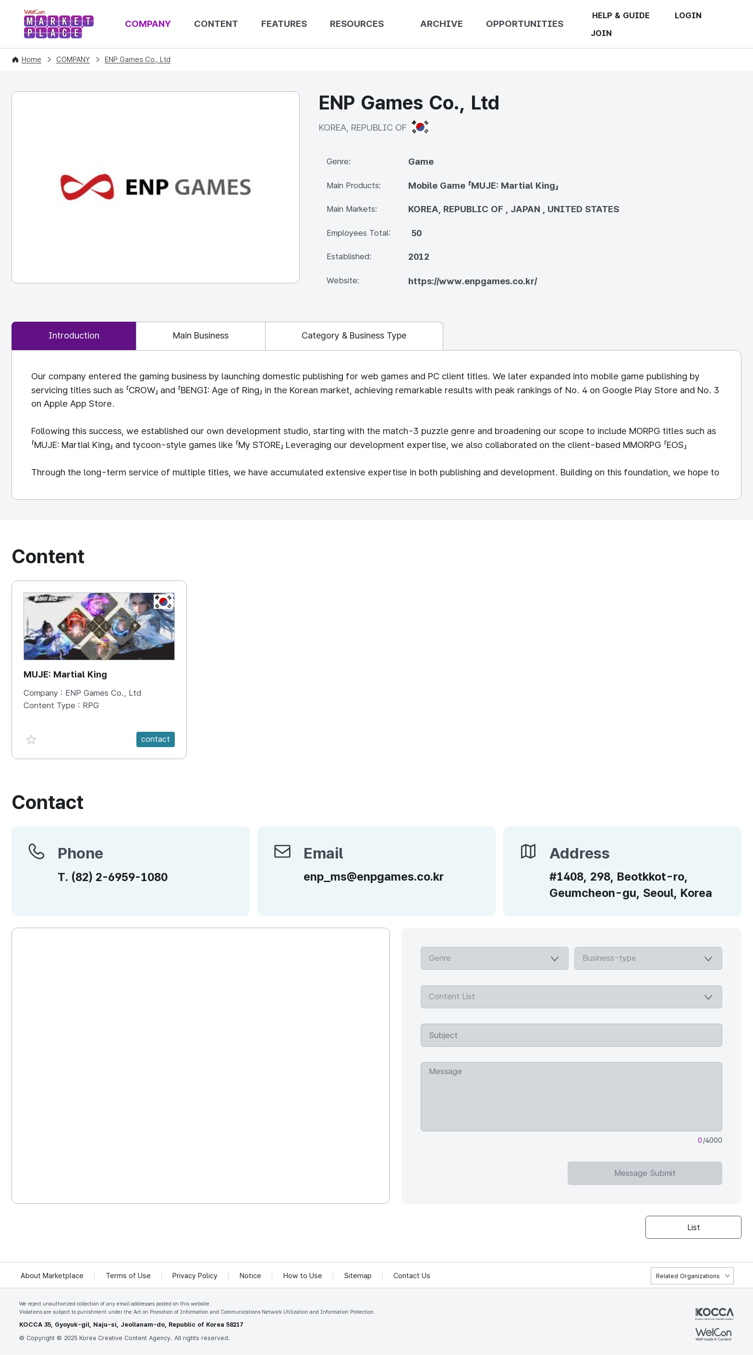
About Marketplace (52, 1276)
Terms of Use (128, 1276)
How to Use (303, 1276)
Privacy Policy (196, 1276)
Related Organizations (688, 1276)
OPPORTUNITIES (524, 23)
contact (155, 739)
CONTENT (216, 23)
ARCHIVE (441, 23)
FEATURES (284, 23)
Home (31, 59)
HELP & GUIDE (621, 15)
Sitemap (359, 1276)
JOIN (601, 33)
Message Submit (684, 1173)
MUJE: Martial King (66, 674)
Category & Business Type (366, 335)
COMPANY (148, 23)
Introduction (75, 335)
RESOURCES (357, 23)
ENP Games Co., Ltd (137, 59)
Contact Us (413, 1276)
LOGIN (688, 15)
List (693, 1227)
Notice (251, 1276)
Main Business (207, 335)
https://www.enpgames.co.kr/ (472, 281)
